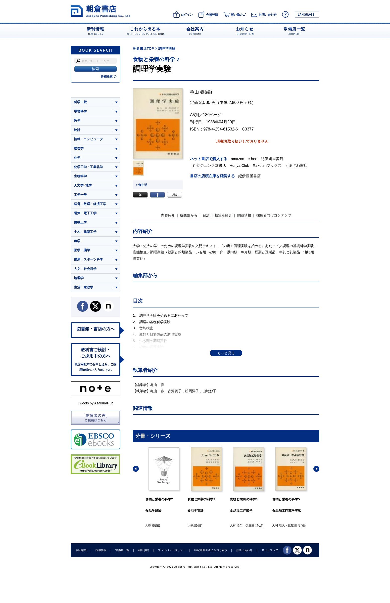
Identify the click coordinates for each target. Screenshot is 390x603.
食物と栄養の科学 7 (156, 59)
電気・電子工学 (85, 213)
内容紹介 (168, 215)
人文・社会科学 (85, 269)
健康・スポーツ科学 (88, 259)
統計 (77, 130)
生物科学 (80, 176)
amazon (237, 159)
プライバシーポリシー (171, 550)
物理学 (79, 148)
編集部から (188, 215)
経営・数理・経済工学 (90, 204)
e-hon (252, 159)
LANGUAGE (306, 14)
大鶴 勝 (150, 525)
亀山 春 (197, 91)
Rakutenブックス (267, 165)
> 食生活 (141, 185)
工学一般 (80, 195)
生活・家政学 (83, 287)
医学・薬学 (82, 250)
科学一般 (80, 102)
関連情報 (244, 215)
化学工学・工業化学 (88, 167)
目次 (206, 215)
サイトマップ (270, 550)
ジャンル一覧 (83, 92)
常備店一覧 (122, 550)
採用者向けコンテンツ (273, 215)
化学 (77, 158)
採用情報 (101, 550)
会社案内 (81, 550)
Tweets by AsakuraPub (95, 403)
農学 (77, 241)
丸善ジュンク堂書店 (209, 165)
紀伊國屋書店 (272, 159)
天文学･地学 (83, 185)
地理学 (79, 278)
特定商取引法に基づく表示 (210, 550)
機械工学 (80, 222)
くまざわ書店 (296, 165)
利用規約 (143, 550)
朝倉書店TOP (143, 48)
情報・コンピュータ (88, 139)
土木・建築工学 (85, 232)
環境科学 (80, 111)
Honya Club (239, 165)
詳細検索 (109, 76)
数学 (77, 121)
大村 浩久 (236, 525)
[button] (136, 469)
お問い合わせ (244, 550)
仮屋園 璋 (251, 525)
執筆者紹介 (223, 215)
